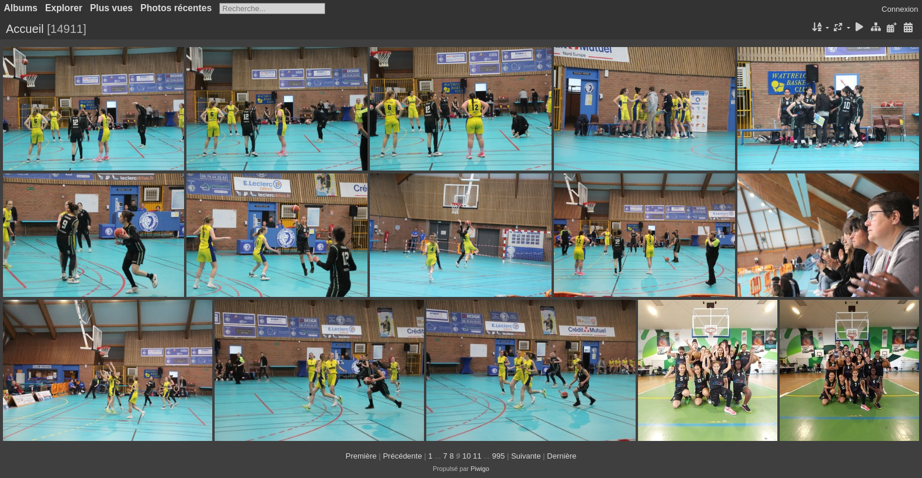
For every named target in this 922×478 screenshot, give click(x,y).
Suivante (526, 456)
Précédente (402, 456)
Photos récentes (176, 8)
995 (498, 456)
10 (466, 456)
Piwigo (479, 468)
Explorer (63, 8)
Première (361, 456)
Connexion (899, 9)
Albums (21, 8)
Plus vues (111, 8)
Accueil (25, 28)
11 (477, 456)
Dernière (561, 456)
